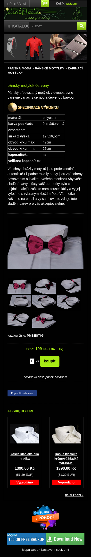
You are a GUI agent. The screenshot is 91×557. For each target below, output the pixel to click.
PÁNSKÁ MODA (19, 68)
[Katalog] (19, 26)
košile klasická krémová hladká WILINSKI (66, 458)
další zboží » (74, 495)
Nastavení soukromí (55, 549)
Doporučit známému (22, 393)
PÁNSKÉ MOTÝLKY (49, 68)
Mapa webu (30, 549)
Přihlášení (16, 4)
